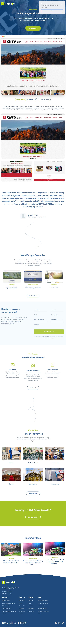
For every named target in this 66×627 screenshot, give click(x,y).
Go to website (33, 28)
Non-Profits (20, 99)
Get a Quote (33, 523)
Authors (21, 603)
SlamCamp (31, 611)
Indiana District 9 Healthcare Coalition (33, 285)
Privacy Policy (55, 331)
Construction (22, 611)
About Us (31, 600)
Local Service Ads (6, 608)
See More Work (33, 295)
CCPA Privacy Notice (43, 603)
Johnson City (31, 99)
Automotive (22, 606)
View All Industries (33, 493)
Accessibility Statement (43, 611)
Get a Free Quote (49, 328)
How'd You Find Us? (42, 320)
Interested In (52, 320)
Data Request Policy (42, 608)
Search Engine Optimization (8, 603)
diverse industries (39, 442)
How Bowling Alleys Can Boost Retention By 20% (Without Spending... (55, 568)
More (4, 614)
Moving (7, 468)
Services (4, 597)
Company (32, 597)
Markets (31, 606)
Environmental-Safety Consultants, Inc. (12, 285)
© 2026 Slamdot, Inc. (7, 593)
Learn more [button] (44, 7)
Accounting (21, 600)
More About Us (33, 387)
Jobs (30, 603)
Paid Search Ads (6, 606)
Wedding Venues (33, 468)
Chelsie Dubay (33, 220)
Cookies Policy (41, 606)
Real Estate (11, 564)
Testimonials (31, 608)
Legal (39, 597)
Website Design (44, 99)
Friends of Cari (54, 284)
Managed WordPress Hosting (9, 611)
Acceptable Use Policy (43, 600)
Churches (7, 494)
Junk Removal (59, 468)
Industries (22, 597)
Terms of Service (48, 332)
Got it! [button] (52, 10)
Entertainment (33, 564)
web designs (39, 265)
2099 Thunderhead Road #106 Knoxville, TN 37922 (10, 587)
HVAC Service (59, 494)
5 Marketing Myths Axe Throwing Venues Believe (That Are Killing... (33, 568)
